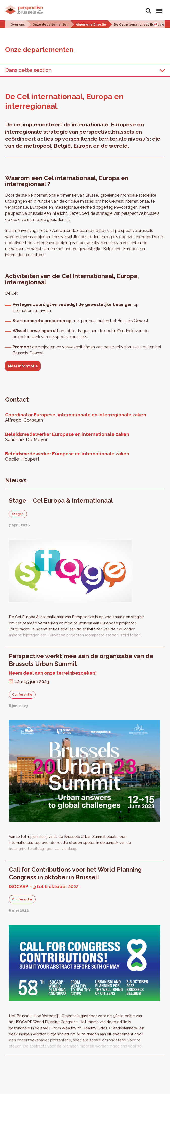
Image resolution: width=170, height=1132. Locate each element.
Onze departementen (50, 24)
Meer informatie (23, 366)
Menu (158, 8)
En (162, 24)
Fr (148, 24)
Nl (155, 24)
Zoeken (148, 10)
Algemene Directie (91, 24)
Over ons (18, 24)
